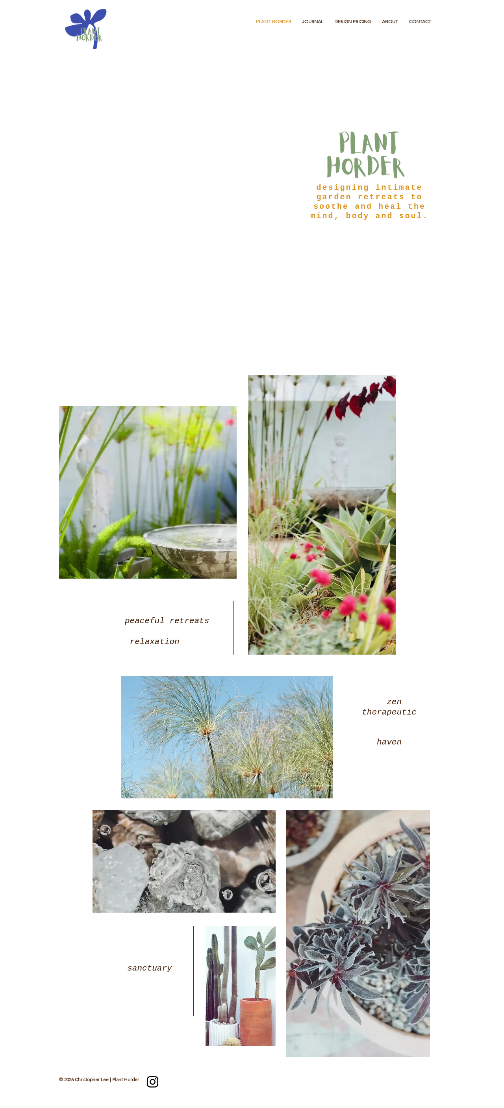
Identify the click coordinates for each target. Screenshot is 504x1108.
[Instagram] (152, 1081)
